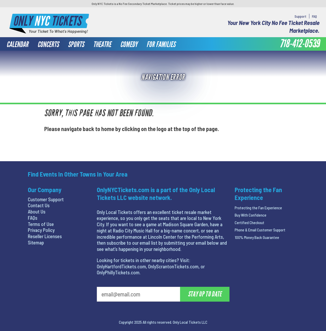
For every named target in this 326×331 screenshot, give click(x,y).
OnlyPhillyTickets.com (118, 272)
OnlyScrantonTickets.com (173, 266)
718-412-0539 (299, 43)
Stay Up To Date (205, 294)
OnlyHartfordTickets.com (121, 266)
